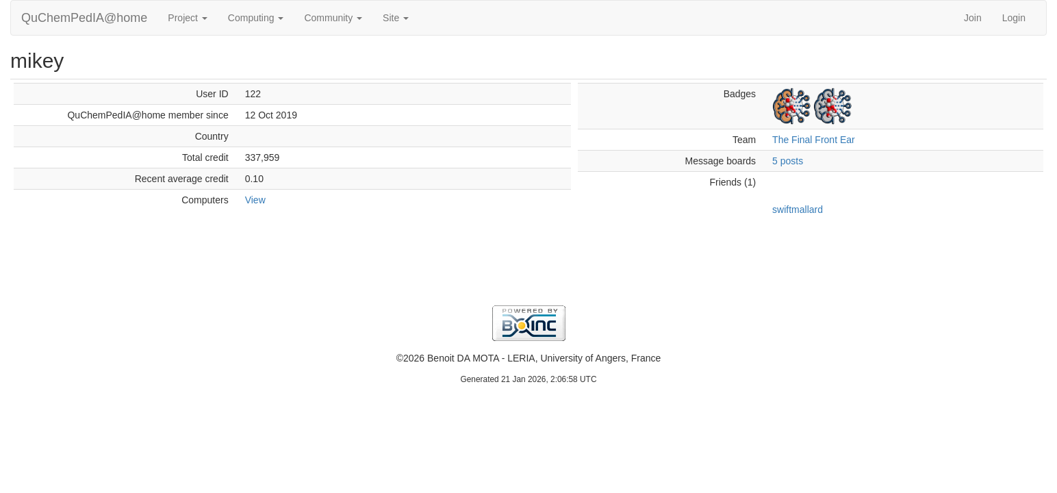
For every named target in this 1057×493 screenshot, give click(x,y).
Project (187, 17)
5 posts (787, 160)
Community (333, 17)
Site (396, 17)
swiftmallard (797, 209)
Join (973, 17)
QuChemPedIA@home (84, 18)
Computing (256, 17)
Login (1014, 17)
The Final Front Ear (813, 139)
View (255, 199)
